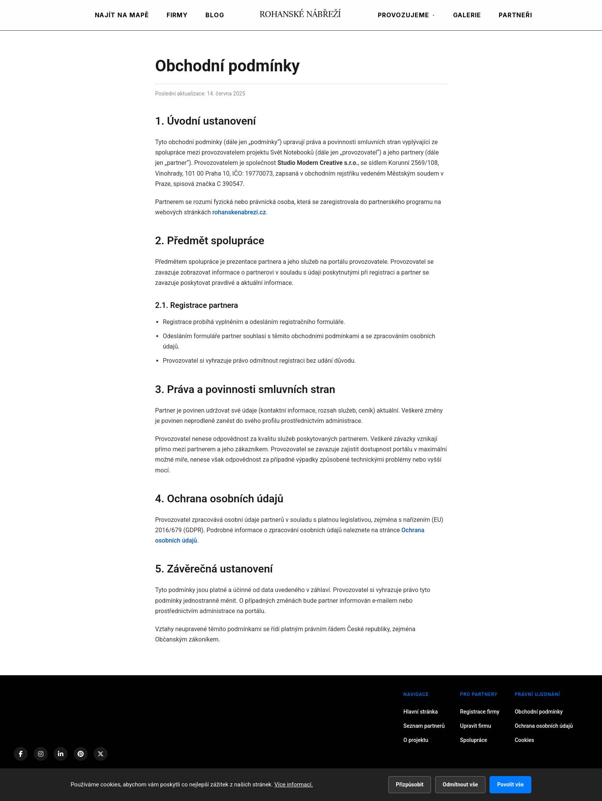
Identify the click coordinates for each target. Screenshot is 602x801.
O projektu (416, 740)
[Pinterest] (81, 754)
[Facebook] (21, 754)
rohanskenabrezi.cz (239, 212)
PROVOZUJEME (406, 15)
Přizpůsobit (409, 784)
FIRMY (177, 15)
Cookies (524, 740)
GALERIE (467, 15)
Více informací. (294, 784)
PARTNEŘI (516, 15)
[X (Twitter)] (101, 754)
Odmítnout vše (460, 784)
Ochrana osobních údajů (544, 726)
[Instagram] (41, 754)
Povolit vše (510, 784)
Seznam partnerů (424, 726)
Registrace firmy (479, 712)
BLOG (214, 15)
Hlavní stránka (421, 712)
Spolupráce (473, 740)
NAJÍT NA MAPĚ (122, 15)
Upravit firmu (475, 726)
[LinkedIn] (61, 754)
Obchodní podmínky (539, 712)
